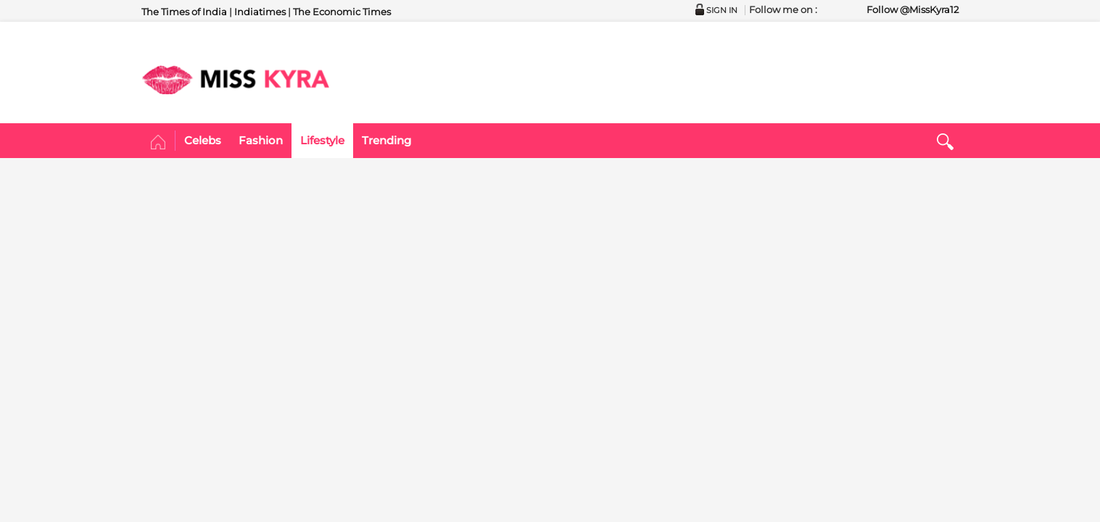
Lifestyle (322, 140)
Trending (386, 140)
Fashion (261, 140)
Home (158, 143)
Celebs (202, 140)
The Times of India (184, 11)
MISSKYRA (235, 79)
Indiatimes (260, 11)
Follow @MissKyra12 (913, 9)
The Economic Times (342, 11)
